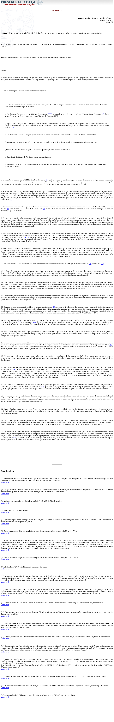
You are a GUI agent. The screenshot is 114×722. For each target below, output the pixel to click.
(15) (19, 322)
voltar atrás (5, 482)
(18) (13, 369)
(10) (2, 576)
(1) (49, 114)
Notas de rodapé (7, 471)
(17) (111, 345)
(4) (13, 127)
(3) (103, 114)
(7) (44, 209)
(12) (102, 264)
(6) (11, 199)
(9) (2, 567)
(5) (46, 180)
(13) (2, 612)
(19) (42, 386)
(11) (90, 264)
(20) (14, 438)
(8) (8, 209)
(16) (34, 322)
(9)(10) (26, 237)
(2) (51, 114)
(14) (53, 307)
